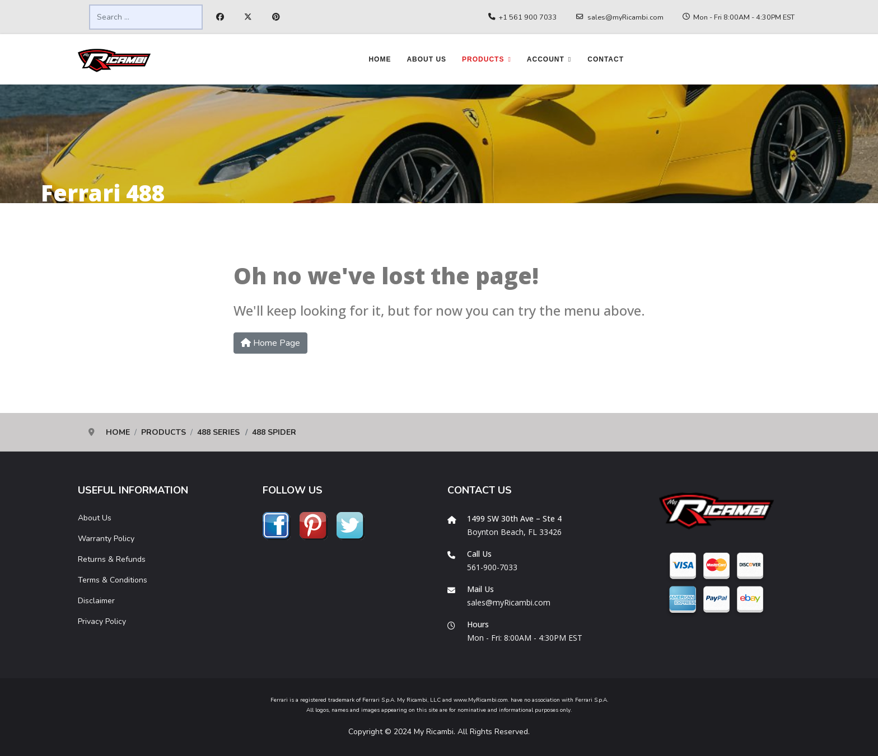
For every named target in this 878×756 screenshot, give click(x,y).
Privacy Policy (102, 621)
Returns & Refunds (112, 559)
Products (483, 59)
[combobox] (146, 17)
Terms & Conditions (112, 580)
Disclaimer (96, 600)
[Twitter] (248, 17)
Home (379, 59)
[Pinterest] (276, 17)
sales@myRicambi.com (625, 17)
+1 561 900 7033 (528, 17)
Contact (605, 59)
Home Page (270, 343)
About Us (426, 59)
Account (545, 59)
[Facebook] (220, 17)
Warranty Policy (106, 538)
